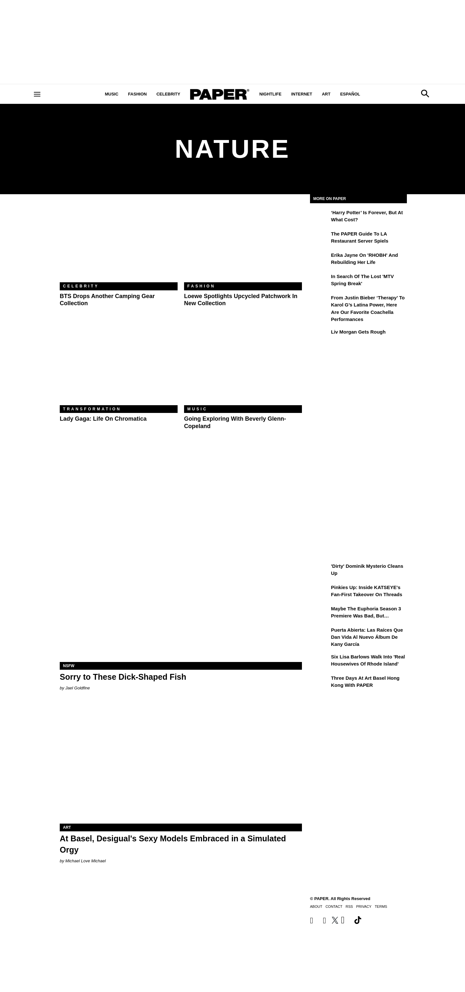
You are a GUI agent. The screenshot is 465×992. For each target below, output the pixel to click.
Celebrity (168, 94)
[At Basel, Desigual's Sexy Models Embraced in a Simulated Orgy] (181, 763)
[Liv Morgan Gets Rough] (320, 336)
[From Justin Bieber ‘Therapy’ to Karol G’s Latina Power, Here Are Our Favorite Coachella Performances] (320, 302)
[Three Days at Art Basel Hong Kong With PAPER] (320, 683)
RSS (349, 906)
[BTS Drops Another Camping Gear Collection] (119, 243)
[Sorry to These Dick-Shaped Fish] (181, 601)
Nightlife (270, 94)
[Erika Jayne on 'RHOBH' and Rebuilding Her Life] (320, 260)
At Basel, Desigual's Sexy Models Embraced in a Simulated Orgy (173, 844)
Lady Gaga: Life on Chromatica (103, 419)
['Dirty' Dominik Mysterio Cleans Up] (320, 571)
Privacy (363, 906)
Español (350, 94)
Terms (381, 906)
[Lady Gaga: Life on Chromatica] (119, 366)
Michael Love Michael (85, 860)
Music (112, 94)
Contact (334, 906)
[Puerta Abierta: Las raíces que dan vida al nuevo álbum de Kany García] (320, 634)
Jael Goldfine (77, 688)
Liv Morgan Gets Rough (358, 332)
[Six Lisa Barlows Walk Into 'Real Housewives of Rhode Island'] (320, 661)
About (316, 906)
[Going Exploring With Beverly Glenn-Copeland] (243, 366)
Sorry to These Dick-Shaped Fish (123, 676)
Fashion (137, 94)
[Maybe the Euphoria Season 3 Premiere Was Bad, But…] (320, 613)
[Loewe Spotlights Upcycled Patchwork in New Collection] (243, 243)
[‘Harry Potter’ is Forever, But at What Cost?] (320, 217)
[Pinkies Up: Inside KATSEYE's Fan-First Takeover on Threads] (320, 592)
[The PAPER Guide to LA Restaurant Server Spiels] (320, 238)
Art (326, 94)
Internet (301, 94)
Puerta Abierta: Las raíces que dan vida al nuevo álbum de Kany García (367, 637)
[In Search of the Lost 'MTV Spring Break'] (320, 281)
